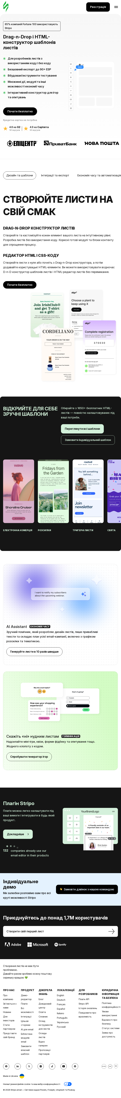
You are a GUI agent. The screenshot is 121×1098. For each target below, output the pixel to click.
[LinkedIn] (18, 1066)
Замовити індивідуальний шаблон (88, 440)
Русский (61, 1026)
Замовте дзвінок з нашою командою (87, 889)
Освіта (42, 1012)
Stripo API (84, 1003)
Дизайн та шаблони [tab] (19, 175)
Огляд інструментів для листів (46, 1025)
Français (61, 1004)
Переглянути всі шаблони (82, 428)
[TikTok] (52, 1066)
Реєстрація (98, 7)
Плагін (24, 1003)
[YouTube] (63, 1066)
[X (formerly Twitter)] (29, 1066)
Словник (43, 1016)
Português (62, 1017)
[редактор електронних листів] (6, 7)
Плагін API (84, 999)
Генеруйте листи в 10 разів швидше (34, 651)
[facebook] (6, 1066)
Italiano (60, 1013)
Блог (41, 999)
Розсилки (45, 530)
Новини (7, 1012)
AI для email (27, 1029)
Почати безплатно (20, 111)
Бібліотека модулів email (26, 1038)
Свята (111, 530)
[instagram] (41, 1066)
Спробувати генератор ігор (29, 756)
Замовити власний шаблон (26, 1050)
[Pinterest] (75, 1066)
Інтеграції (26, 1016)
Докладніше (18, 834)
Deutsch (61, 1000)
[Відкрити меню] (114, 6)
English (60, 995)
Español (61, 1008)
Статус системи (110, 1028)
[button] (68, 1084)
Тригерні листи (83, 530)
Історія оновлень (88, 1008)
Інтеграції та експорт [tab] (55, 175)
